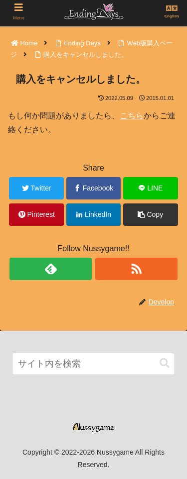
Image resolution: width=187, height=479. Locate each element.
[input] (93, 364)
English (172, 16)
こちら (132, 115)
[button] (165, 363)
